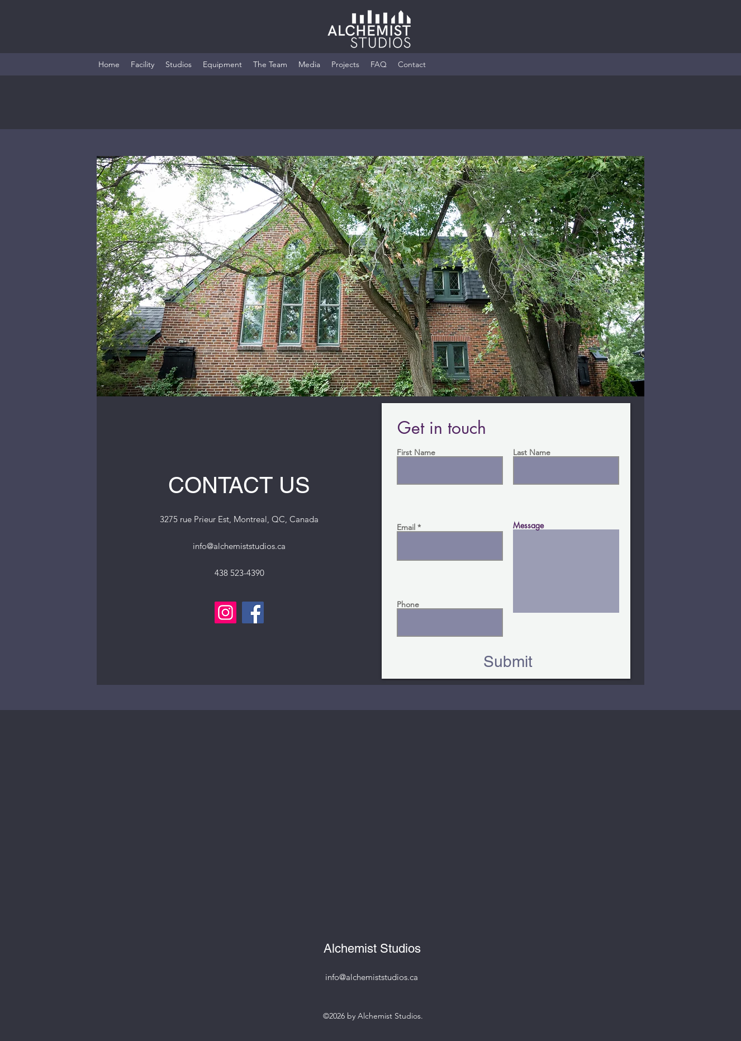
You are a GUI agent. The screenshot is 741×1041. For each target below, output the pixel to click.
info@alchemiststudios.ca (239, 546)
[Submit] (508, 662)
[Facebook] (253, 612)
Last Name (531, 452)
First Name (416, 452)
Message (528, 525)
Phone (408, 604)
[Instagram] (225, 612)
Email (406, 527)
